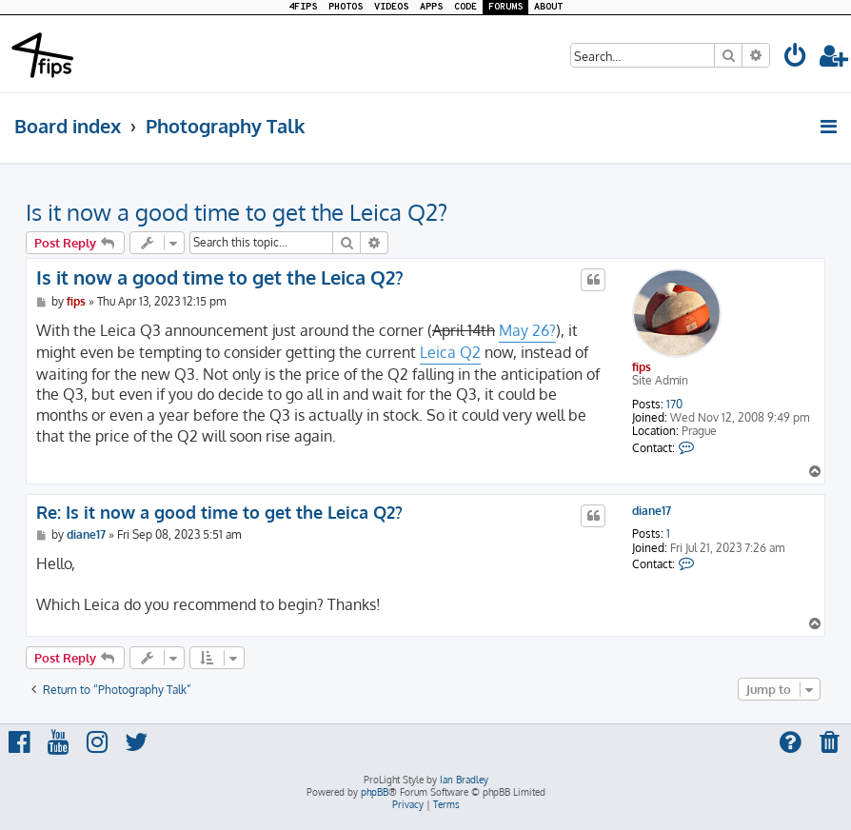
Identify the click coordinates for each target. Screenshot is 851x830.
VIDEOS (391, 7)
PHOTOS (345, 7)
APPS (431, 7)
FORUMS (505, 7)
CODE (465, 7)
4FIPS (302, 7)
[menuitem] (796, 58)
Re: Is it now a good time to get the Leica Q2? (219, 512)
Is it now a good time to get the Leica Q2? (236, 212)
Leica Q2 (450, 352)
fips (641, 367)
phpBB (374, 792)
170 (674, 404)
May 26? (527, 330)
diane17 (651, 511)
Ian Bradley (464, 779)
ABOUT (548, 7)
